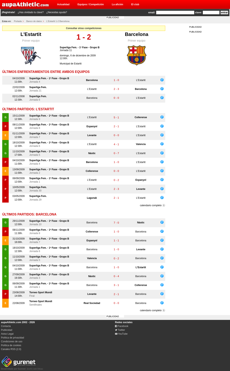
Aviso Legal (7, 333)
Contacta (6, 326)
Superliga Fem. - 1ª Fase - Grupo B (79, 47)
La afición (117, 4)
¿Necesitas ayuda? (56, 12)
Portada (18, 21)
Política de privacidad (12, 337)
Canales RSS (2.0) (11, 349)
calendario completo (151, 205)
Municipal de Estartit (71, 63)
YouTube (121, 333)
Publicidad (6, 330)
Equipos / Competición (90, 4)
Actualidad (63, 4)
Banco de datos (34, 21)
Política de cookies (11, 345)
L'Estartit (30, 34)
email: (151, 12)
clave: (198, 12)
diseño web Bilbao (22, 368)
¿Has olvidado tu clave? (31, 12)
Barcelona (136, 34)
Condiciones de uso (11, 341)
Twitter (120, 330)
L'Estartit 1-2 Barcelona (57, 21)
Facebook (121, 326)
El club (135, 4)
